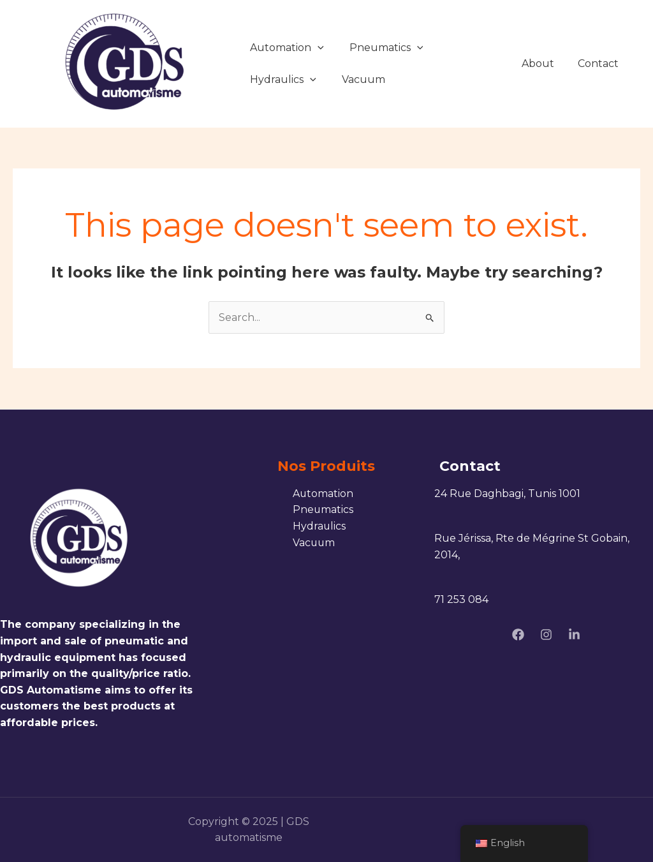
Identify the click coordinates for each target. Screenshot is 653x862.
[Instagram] (546, 634)
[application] (317, 47)
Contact (600, 63)
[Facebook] (518, 634)
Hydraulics (283, 79)
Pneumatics (386, 47)
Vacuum (363, 79)
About (543, 63)
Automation (287, 47)
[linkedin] (574, 634)
